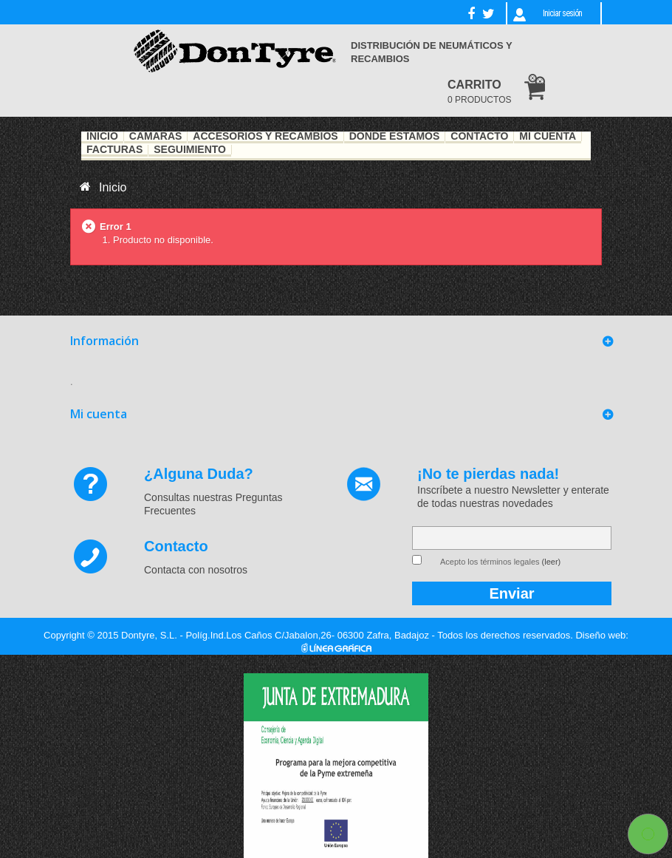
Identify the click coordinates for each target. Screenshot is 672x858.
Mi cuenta (98, 414)
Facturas (114, 150)
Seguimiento (190, 150)
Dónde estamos (394, 137)
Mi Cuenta (547, 137)
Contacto (479, 137)
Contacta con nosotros (195, 570)
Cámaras (155, 137)
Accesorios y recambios (265, 137)
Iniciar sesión (562, 13)
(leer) (551, 561)
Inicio (102, 137)
